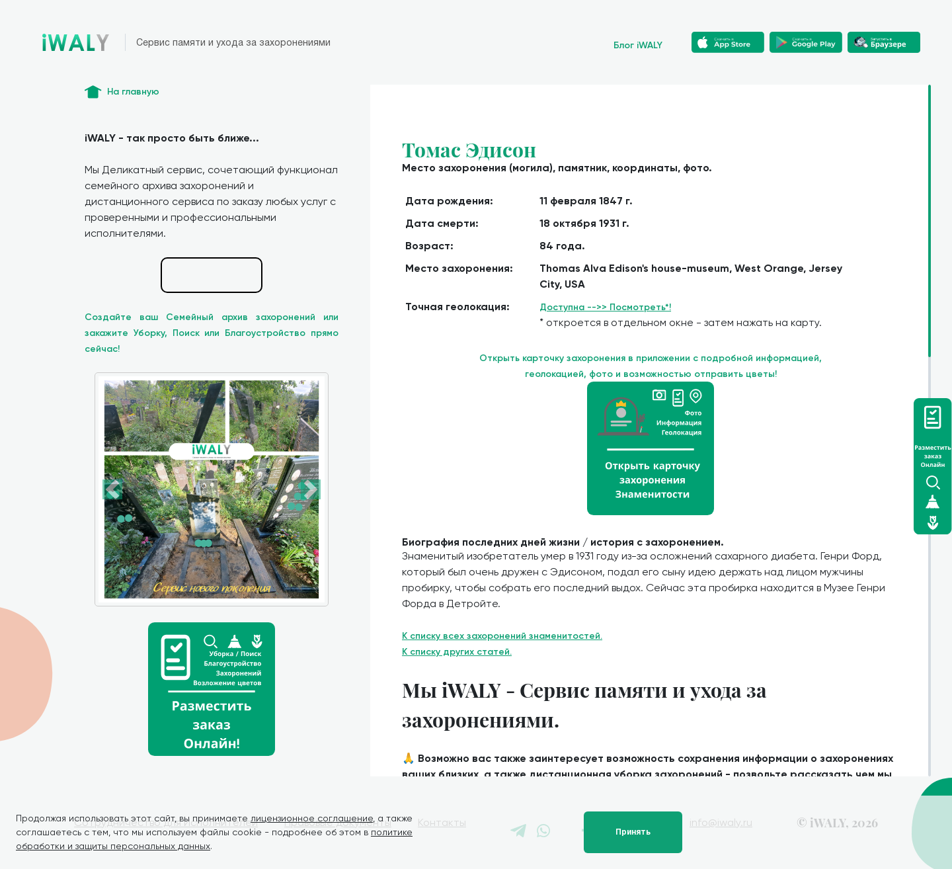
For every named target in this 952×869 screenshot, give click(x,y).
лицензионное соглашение (312, 818)
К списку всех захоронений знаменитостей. (502, 635)
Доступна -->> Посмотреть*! (605, 307)
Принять (633, 832)
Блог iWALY (638, 45)
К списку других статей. (457, 651)
